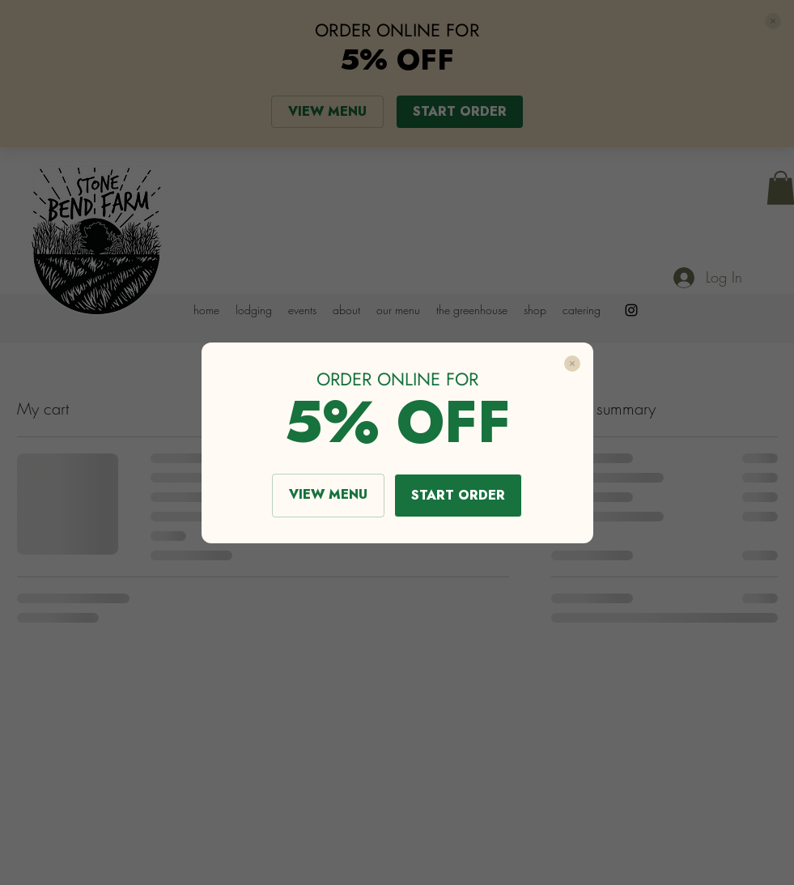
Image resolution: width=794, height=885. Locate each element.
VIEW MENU (328, 494)
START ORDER (458, 495)
